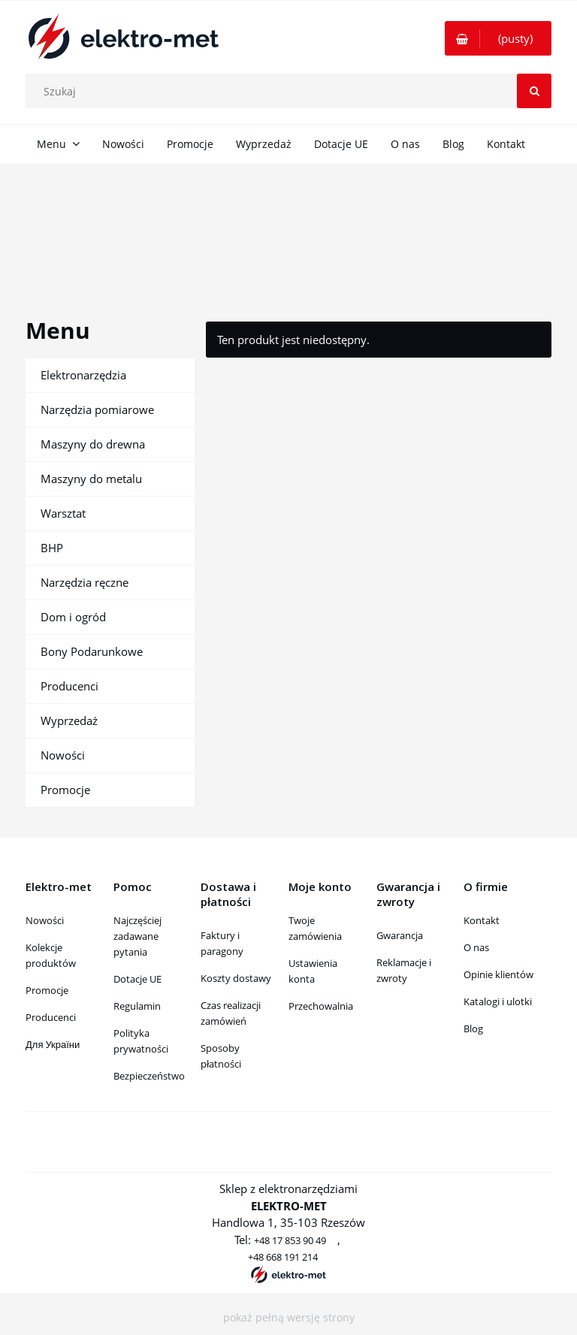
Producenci (69, 685)
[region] (288, 224)
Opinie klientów (498, 974)
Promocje (65, 789)
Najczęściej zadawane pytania (137, 936)
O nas (476, 947)
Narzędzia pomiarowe (97, 409)
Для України (53, 1044)
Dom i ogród (73, 616)
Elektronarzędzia (83, 374)
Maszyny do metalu (91, 478)
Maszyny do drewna (93, 444)
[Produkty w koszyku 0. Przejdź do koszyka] (498, 38)
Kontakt (482, 920)
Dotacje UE (137, 979)
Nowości (63, 755)
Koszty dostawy (236, 978)
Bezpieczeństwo (149, 1076)
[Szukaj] (534, 91)
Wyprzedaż (69, 720)
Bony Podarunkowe (92, 651)
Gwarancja (399, 935)
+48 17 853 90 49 (290, 1240)
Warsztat (63, 513)
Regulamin (137, 1006)
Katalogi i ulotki (498, 1001)
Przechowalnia (320, 1006)
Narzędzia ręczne (84, 582)
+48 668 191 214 (283, 1257)
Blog (473, 1028)
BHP (52, 547)
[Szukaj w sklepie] (292, 90)
